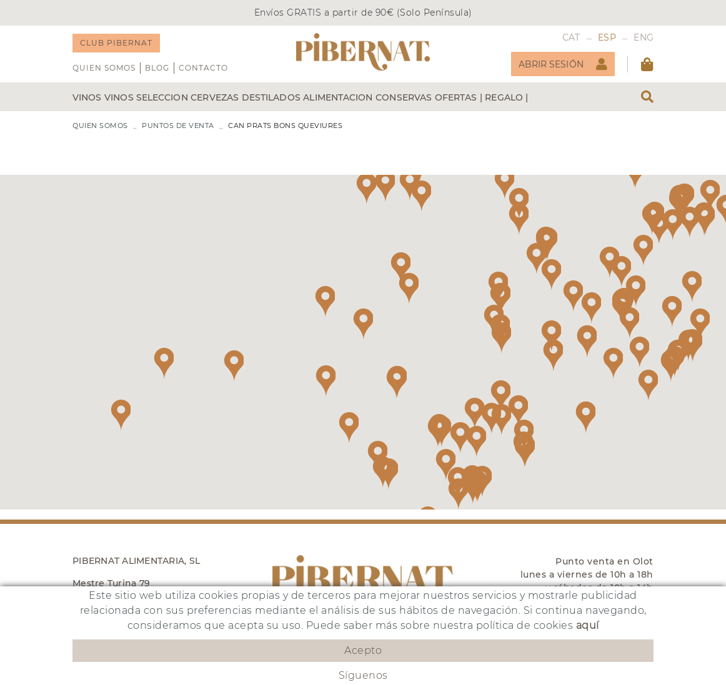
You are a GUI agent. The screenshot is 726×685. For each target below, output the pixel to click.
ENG (644, 37)
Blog (157, 67)
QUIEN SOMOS (104, 67)
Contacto (203, 67)
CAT (571, 37)
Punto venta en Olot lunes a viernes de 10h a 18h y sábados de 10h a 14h (587, 574)
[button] (536, 259)
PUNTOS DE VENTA (178, 125)
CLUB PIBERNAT (116, 42)
